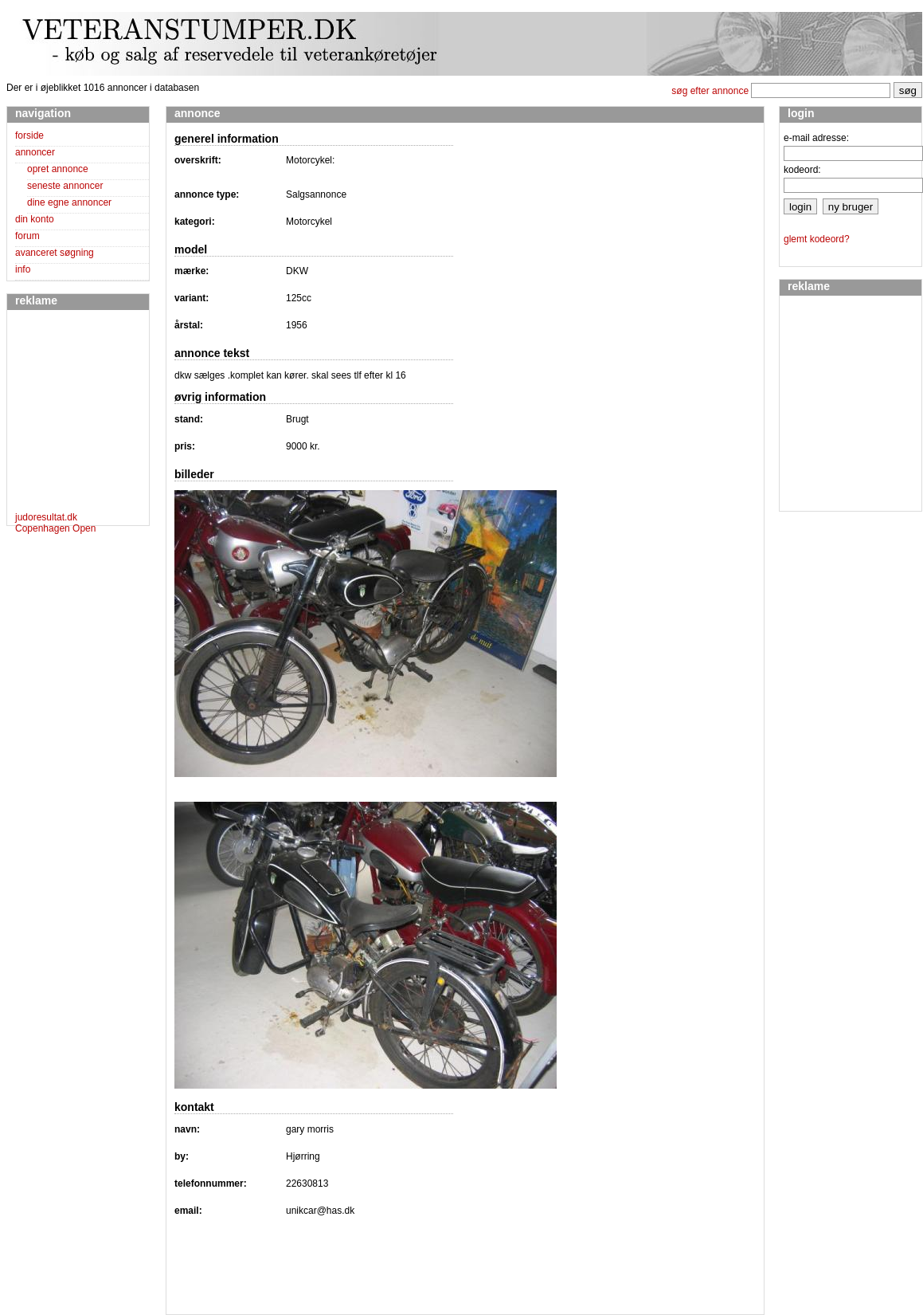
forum (27, 235)
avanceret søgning (54, 252)
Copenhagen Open (55, 528)
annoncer (35, 152)
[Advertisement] (63, 413)
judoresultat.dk (46, 517)
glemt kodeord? (817, 239)
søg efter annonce (710, 90)
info (22, 269)
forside (29, 135)
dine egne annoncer (69, 202)
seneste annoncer (65, 185)
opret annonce (57, 169)
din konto (34, 219)
